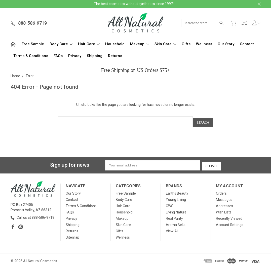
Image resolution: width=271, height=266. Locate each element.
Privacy (74, 56)
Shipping (94, 56)
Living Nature (176, 210)
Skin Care (165, 44)
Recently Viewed (229, 216)
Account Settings (229, 222)
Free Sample (33, 44)
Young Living (176, 197)
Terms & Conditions (30, 56)
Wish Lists (223, 210)
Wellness (204, 44)
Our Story (226, 44)
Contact (247, 44)
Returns (115, 56)
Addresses (224, 203)
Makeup (139, 44)
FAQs (58, 56)
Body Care (61, 44)
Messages (224, 197)
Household (115, 44)
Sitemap (72, 235)
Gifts (186, 44)
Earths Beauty (177, 191)
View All (172, 229)
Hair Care (89, 44)
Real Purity (174, 216)
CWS (169, 203)
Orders (221, 191)
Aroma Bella (175, 222)
